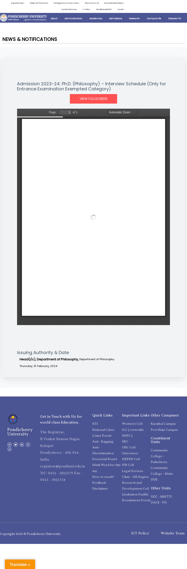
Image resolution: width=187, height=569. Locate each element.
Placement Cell (92, 3)
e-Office (86, 9)
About (54, 18)
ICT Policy (140, 533)
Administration (73, 18)
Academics (95, 18)
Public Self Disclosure (39, 3)
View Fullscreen (93, 98)
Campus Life (154, 18)
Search (121, 9)
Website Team (173, 533)
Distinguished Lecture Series (66, 3)
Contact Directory (69, 9)
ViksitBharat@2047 (104, 9)
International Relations (114, 3)
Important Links (17, 3)
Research (134, 18)
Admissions (115, 18)
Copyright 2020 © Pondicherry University (30, 534)
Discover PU (174, 18)
